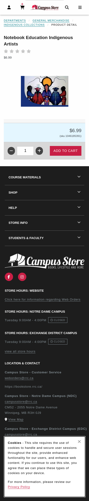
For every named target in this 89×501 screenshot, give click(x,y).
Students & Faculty (26, 238)
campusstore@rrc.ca (21, 401)
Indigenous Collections (24, 24)
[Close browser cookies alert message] (79, 441)
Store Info (18, 223)
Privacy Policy (19, 487)
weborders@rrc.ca (19, 378)
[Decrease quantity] (11, 151)
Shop (13, 192)
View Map (15, 419)
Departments (15, 20)
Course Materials (25, 177)
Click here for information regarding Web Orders (42, 299)
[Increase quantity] (39, 151)
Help (13, 208)
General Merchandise (51, 20)
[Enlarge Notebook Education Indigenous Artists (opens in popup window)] (44, 91)
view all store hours (20, 351)
